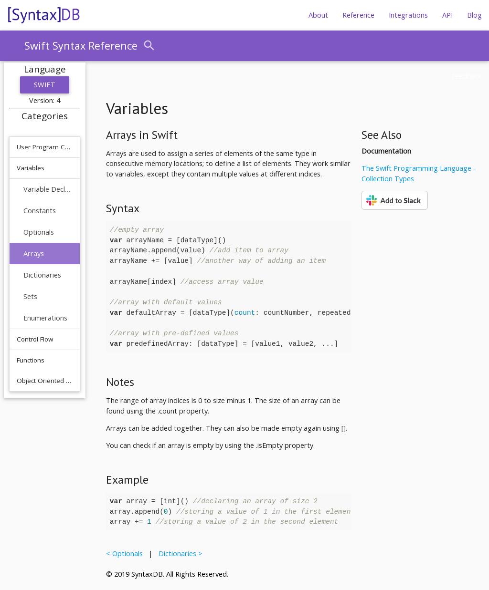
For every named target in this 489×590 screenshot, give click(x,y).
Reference (358, 15)
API (447, 15)
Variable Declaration (48, 189)
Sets (30, 296)
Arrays (33, 253)
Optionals (38, 232)
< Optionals (126, 553)
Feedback (466, 76)
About (318, 15)
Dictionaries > (178, 553)
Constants (39, 210)
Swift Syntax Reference (81, 45)
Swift (45, 84)
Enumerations (45, 317)
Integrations (408, 15)
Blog (474, 15)
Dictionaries (42, 274)
